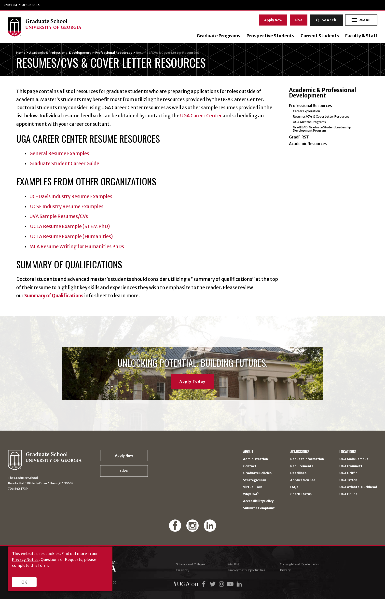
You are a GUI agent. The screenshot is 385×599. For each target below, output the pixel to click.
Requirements (301, 466)
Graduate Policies (257, 473)
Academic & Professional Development (60, 52)
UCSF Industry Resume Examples (66, 206)
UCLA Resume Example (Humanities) (71, 236)
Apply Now (273, 20)
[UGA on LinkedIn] (239, 584)
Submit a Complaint (259, 508)
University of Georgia (22, 5)
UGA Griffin (348, 473)
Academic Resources (308, 143)
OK (24, 582)
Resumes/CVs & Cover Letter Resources (321, 116)
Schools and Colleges (190, 564)
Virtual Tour (252, 487)
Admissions (299, 452)
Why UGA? (251, 494)
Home (21, 52)
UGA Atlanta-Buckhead (358, 487)
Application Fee (302, 480)
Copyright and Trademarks (299, 564)
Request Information (307, 459)
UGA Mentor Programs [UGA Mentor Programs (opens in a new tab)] (309, 122)
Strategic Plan (254, 480)
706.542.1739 (18, 488)
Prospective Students (270, 36)
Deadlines (298, 473)
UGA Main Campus (353, 459)
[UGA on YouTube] (231, 584)
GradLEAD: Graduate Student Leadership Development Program (322, 128)
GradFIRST (299, 137)
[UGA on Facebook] (204, 584)
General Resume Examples (59, 153)
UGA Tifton (348, 480)
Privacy (285, 570)
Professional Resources (113, 52)
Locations (347, 452)
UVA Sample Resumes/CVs (58, 216)
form (43, 565)
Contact (249, 466)
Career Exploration (306, 111)
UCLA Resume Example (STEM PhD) (69, 226)
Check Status (301, 494)
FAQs (294, 487)
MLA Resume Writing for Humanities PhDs (76, 246)
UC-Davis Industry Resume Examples (70, 196)
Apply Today (192, 381)
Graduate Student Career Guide (64, 163)
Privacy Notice (25, 559)
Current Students (319, 36)
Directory (182, 570)
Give (298, 20)
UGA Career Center (201, 116)
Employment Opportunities (246, 570)
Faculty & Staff (361, 36)
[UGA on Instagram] (222, 584)
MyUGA (233, 564)
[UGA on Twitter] (213, 584)
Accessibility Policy (258, 501)
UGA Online (348, 494)
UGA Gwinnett (350, 466)
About (248, 452)
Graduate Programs (218, 36)
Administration (255, 459)
